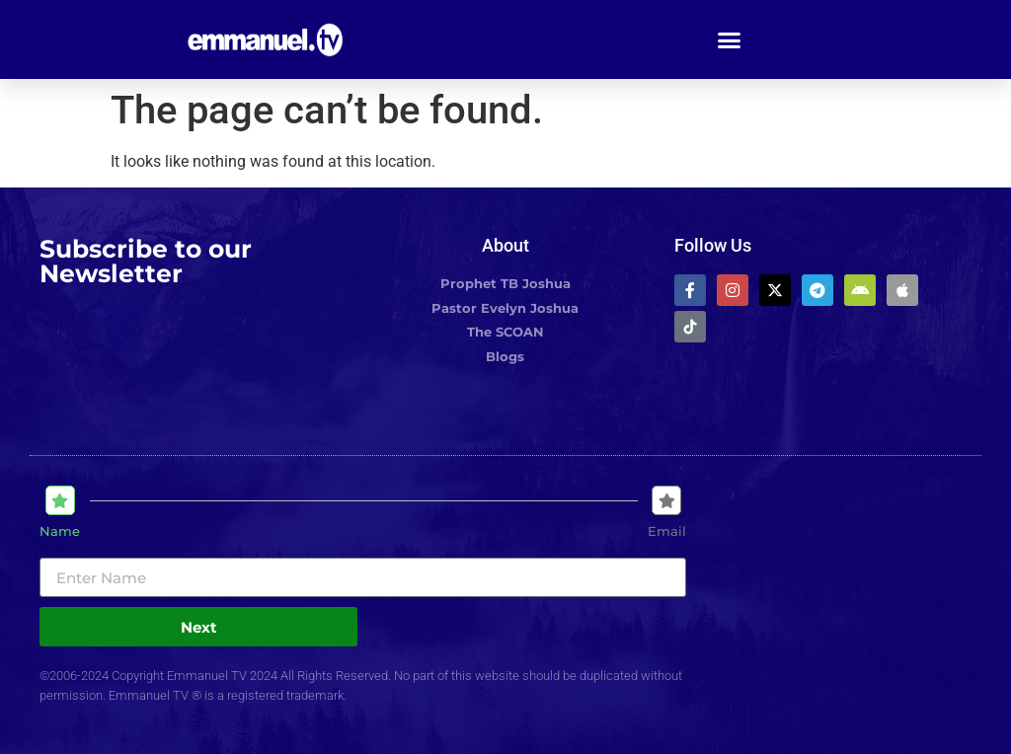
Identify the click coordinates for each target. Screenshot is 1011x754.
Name (59, 531)
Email (667, 531)
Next (199, 627)
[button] (729, 39)
